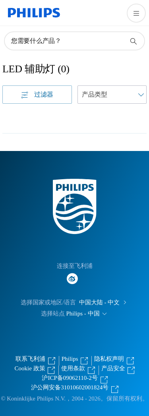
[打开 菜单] (136, 13)
